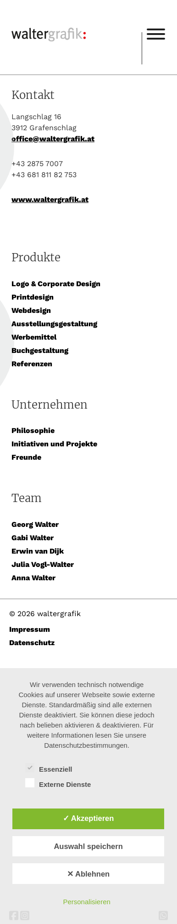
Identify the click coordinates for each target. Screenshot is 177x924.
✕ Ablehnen (88, 874)
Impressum (29, 629)
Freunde (26, 457)
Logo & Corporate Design (55, 283)
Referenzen (31, 363)
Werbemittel (33, 337)
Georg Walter (35, 524)
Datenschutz (32, 642)
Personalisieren (86, 902)
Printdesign (32, 297)
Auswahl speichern (88, 846)
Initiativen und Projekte (54, 443)
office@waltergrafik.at (52, 138)
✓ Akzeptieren (88, 818)
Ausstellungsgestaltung (54, 323)
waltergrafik (76, 21)
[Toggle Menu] (156, 34)
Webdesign (31, 310)
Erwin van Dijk (37, 551)
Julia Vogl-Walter (42, 564)
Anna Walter (33, 577)
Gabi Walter (32, 537)
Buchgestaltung (39, 350)
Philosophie (33, 430)
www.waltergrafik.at (49, 199)
